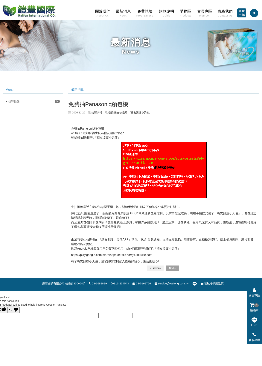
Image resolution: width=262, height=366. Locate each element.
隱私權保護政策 (212, 283)
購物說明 (166, 14)
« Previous (155, 268)
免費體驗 (144, 14)
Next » (172, 268)
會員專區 (204, 14)
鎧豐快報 (14, 101)
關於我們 (102, 14)
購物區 (185, 14)
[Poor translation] (14, 310)
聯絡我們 (225, 14)
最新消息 (123, 14)
